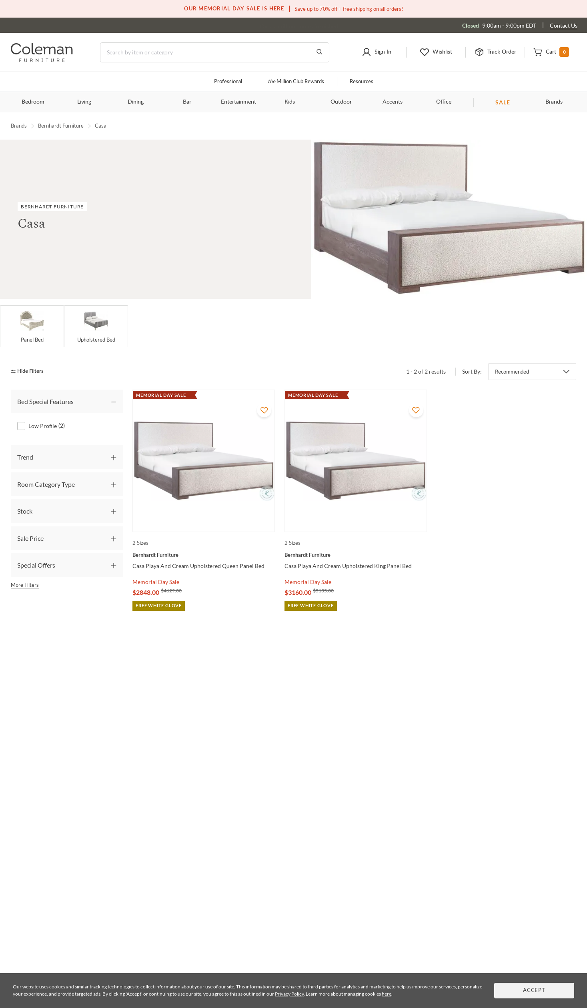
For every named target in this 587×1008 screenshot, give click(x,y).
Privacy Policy (289, 994)
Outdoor (341, 102)
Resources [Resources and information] (361, 81)
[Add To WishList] (264, 410)
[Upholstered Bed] (96, 326)
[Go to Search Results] (319, 52)
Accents (393, 102)
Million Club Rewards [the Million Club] (296, 81)
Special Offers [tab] (36, 565)
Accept (534, 990)
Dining (136, 102)
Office (443, 102)
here (386, 994)
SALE (502, 102)
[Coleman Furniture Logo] (42, 59)
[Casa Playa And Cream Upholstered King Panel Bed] (355, 554)
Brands (554, 102)
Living (84, 102)
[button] (376, 52)
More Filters (25, 585)
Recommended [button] (512, 371)
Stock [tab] (24, 511)
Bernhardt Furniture (61, 125)
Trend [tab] (25, 457)
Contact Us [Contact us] (563, 25)
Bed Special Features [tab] (45, 401)
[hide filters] (30, 371)
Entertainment (238, 102)
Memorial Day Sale (155, 581)
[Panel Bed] (32, 326)
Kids (289, 102)
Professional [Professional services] (228, 81)
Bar (187, 102)
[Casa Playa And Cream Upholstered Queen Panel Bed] (203, 554)
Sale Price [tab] (30, 538)
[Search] (214, 52)
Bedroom (33, 102)
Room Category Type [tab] (46, 484)
